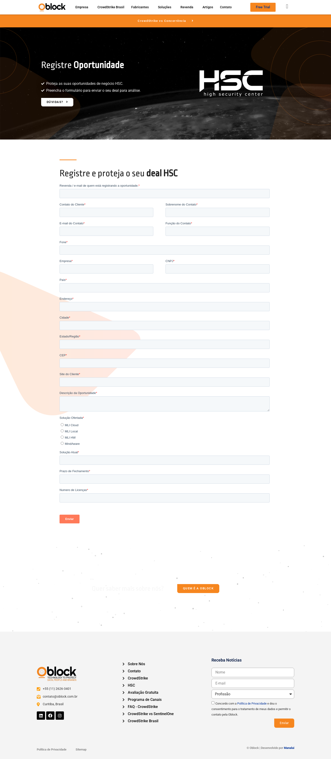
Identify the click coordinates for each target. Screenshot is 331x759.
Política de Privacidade (252, 703)
